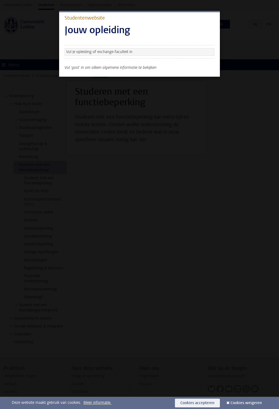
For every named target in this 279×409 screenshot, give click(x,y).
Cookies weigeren (246, 402)
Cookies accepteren (197, 402)
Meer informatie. (97, 402)
